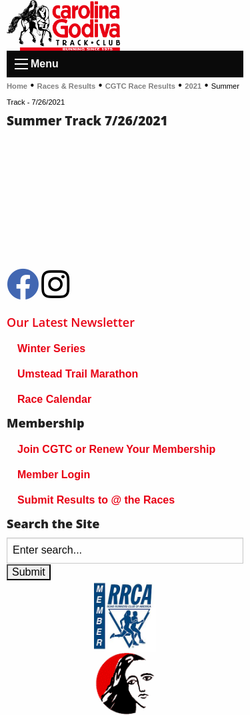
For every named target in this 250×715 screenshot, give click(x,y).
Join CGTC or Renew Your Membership (116, 449)
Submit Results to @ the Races (96, 500)
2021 (193, 86)
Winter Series (51, 348)
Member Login (53, 474)
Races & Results (66, 86)
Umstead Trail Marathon (77, 374)
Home (17, 86)
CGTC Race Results (140, 86)
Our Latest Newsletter (71, 322)
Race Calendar (54, 399)
